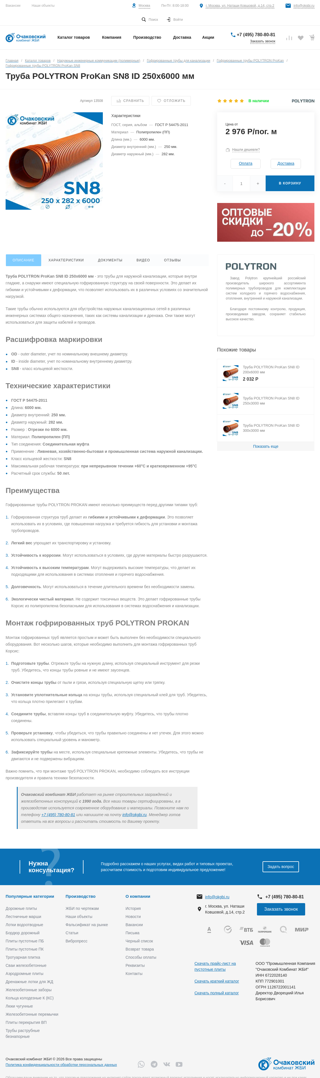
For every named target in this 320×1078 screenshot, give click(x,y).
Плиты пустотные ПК (25, 949)
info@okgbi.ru (304, 6)
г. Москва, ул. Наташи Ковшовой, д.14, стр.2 (240, 6)
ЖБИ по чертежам (82, 908)
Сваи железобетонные (26, 965)
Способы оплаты (141, 957)
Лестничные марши (23, 916)
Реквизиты (135, 965)
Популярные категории (30, 896)
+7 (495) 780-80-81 (256, 34)
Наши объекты (43, 6)
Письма (133, 933)
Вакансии (13, 6)
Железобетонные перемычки (32, 1014)
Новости (133, 916)
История (133, 908)
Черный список (139, 941)
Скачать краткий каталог (216, 981)
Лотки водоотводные (24, 924)
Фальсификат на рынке (87, 924)
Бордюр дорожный (23, 933)
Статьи (72, 933)
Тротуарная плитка (23, 957)
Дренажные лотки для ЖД (29, 981)
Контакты (134, 973)
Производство (81, 896)
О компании (138, 896)
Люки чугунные (19, 1006)
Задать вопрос (281, 866)
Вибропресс (76, 941)
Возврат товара (140, 949)
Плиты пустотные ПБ (25, 941)
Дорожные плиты (21, 908)
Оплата (245, 163)
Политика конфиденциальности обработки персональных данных (61, 1065)
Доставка (285, 163)
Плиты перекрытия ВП (26, 1022)
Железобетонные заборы (29, 990)
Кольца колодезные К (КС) (30, 998)
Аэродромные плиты (24, 973)
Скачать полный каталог (216, 993)
